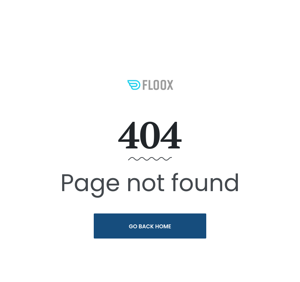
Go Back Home (150, 226)
